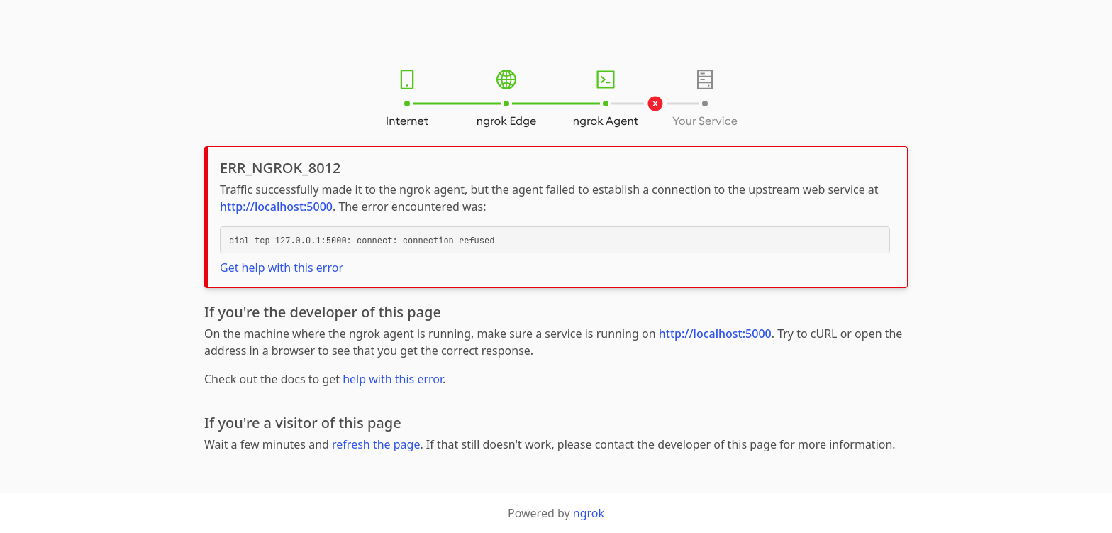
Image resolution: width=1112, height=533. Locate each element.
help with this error (393, 379)
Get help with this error (281, 267)
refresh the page (376, 444)
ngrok (588, 513)
